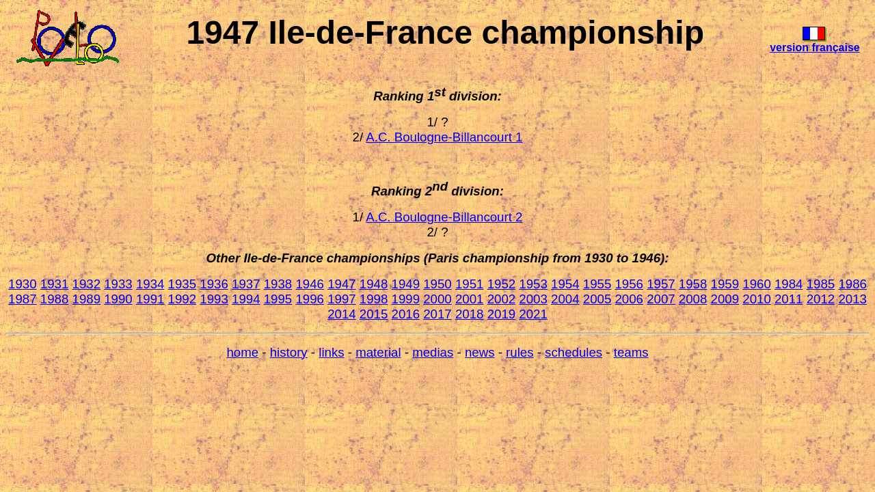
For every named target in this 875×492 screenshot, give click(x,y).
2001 (469, 299)
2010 (756, 299)
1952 (501, 284)
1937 (246, 284)
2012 (821, 299)
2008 (693, 299)
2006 (629, 299)
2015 (374, 314)
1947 (341, 284)
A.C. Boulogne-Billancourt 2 (444, 217)
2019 (501, 314)
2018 (469, 314)
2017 (437, 314)
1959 (725, 284)
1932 (86, 284)
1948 (374, 284)
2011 (789, 299)
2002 (501, 299)
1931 (54, 284)
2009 (725, 299)
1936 (214, 284)
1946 (309, 284)
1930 (22, 284)
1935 (182, 284)
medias (432, 352)
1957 (661, 284)
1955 (597, 284)
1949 (406, 284)
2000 (437, 299)
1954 (565, 284)
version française (815, 47)
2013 (852, 299)
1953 (533, 284)
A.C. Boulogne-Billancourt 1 (444, 137)
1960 (756, 284)
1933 (118, 284)
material (378, 352)
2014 (341, 314)
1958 (693, 284)
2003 (533, 299)
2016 (406, 314)
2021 (533, 314)
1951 (469, 284)
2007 (661, 299)
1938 (278, 284)
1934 (150, 284)
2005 (597, 299)
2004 (565, 299)
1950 (437, 284)
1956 (629, 284)
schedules (573, 352)
